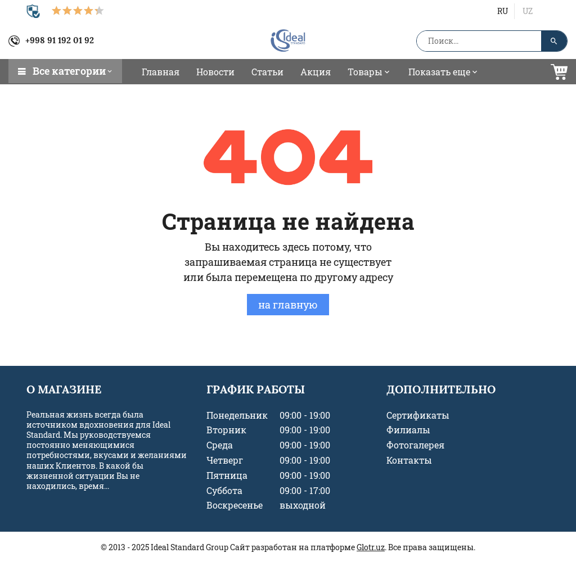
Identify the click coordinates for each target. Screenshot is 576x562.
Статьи (267, 72)
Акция (315, 72)
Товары (370, 72)
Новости (215, 72)
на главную (288, 304)
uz (528, 11)
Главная (160, 72)
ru (502, 11)
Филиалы (408, 430)
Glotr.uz (371, 547)
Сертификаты (417, 415)
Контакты (409, 460)
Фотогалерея (415, 445)
